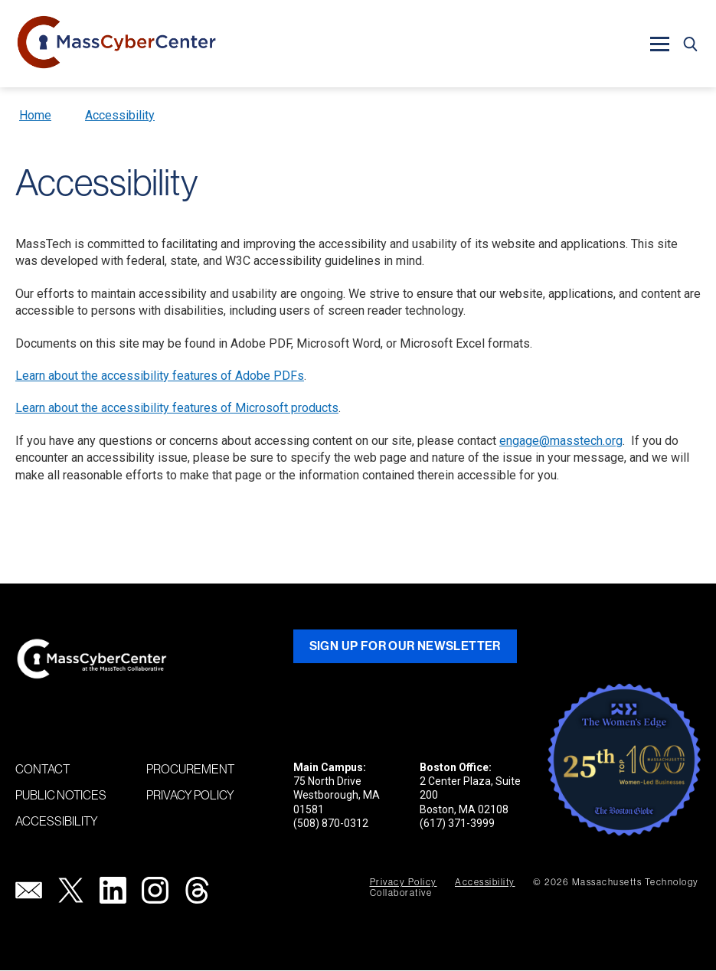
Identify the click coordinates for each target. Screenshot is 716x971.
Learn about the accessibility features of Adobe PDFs (159, 375)
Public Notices (60, 795)
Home (35, 115)
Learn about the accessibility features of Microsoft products (176, 407)
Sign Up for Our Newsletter (405, 646)
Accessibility (120, 115)
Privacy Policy (190, 795)
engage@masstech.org (561, 440)
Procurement (190, 769)
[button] (659, 43)
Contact (42, 769)
